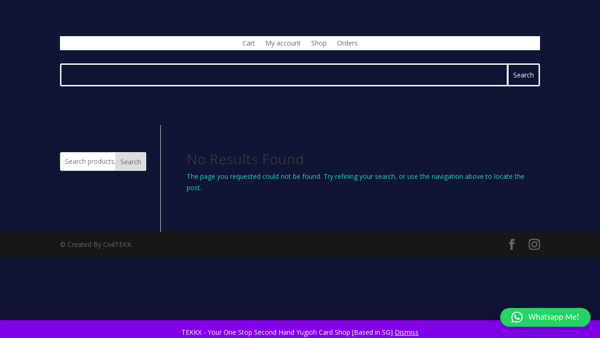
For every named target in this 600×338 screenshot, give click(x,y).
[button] (545, 317)
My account (283, 43)
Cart (248, 43)
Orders (347, 43)
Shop (319, 43)
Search (130, 161)
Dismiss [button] (407, 332)
